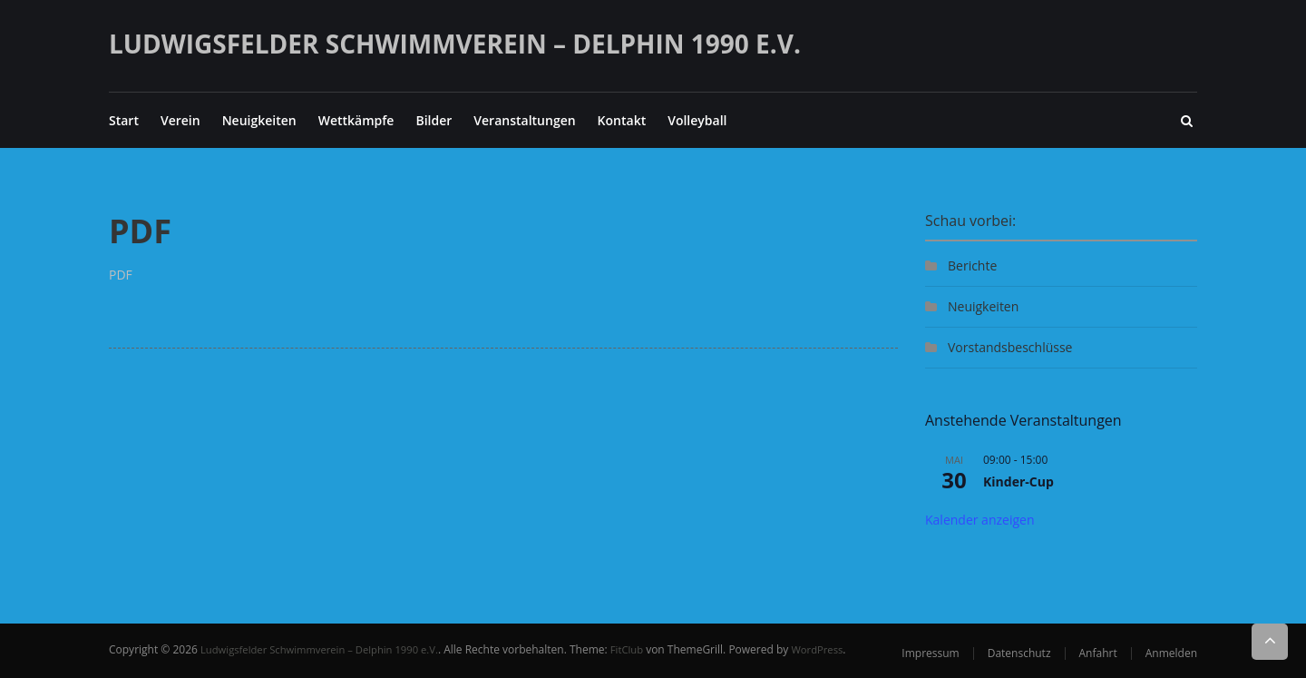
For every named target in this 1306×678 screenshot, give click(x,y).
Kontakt (622, 120)
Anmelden (1171, 653)
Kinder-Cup (1018, 481)
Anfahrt (1098, 653)
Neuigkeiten (259, 120)
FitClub (644, 649)
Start (124, 120)
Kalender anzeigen (980, 519)
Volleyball (697, 120)
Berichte (972, 265)
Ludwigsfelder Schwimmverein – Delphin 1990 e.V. (455, 43)
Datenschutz (1019, 653)
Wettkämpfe (356, 120)
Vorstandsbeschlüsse (1010, 347)
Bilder (433, 120)
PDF (120, 274)
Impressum (930, 653)
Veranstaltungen (524, 120)
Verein (180, 120)
